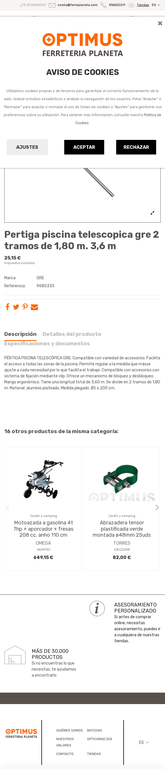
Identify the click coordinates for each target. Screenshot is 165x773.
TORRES (121, 543)
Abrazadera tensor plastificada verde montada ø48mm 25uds (122, 529)
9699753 (43, 550)
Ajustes (27, 147)
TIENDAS (94, 754)
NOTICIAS (94, 730)
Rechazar (136, 147)
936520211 (117, 5)
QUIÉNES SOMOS (69, 730)
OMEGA (43, 543)
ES (156, 5)
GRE (40, 277)
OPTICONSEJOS (99, 739)
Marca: (10, 277)
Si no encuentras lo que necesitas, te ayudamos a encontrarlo (54, 669)
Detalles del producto (72, 334)
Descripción (20, 334)
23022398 (122, 550)
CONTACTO (65, 754)
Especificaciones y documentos (47, 344)
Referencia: (15, 286)
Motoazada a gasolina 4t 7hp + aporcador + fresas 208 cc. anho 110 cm (43, 529)
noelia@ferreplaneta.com (78, 5)
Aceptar (84, 147)
